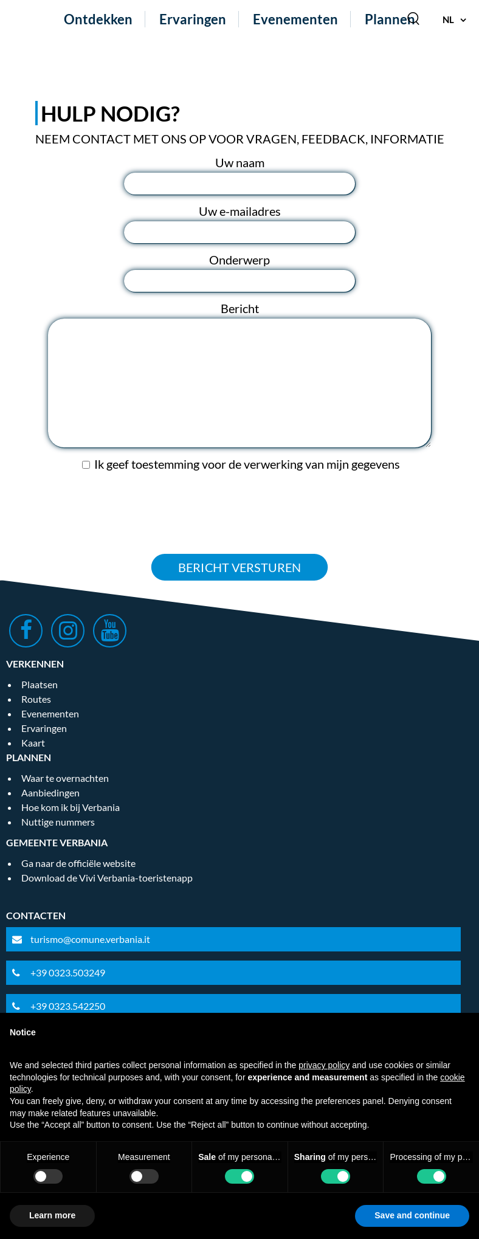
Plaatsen (39, 684)
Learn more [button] (52, 1215)
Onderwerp (239, 259)
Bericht (240, 308)
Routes (36, 699)
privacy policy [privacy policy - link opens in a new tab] (324, 1065)
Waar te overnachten (65, 778)
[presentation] (239, 513)
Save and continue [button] (412, 1215)
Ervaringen (192, 19)
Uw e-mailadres (240, 211)
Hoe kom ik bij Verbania (70, 807)
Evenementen (295, 19)
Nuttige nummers (58, 821)
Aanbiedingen (50, 792)
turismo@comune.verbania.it (90, 939)
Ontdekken (98, 19)
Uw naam (239, 162)
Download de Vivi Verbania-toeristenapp (107, 877)
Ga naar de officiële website (78, 863)
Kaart (33, 742)
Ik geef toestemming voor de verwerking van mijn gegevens (247, 464)
